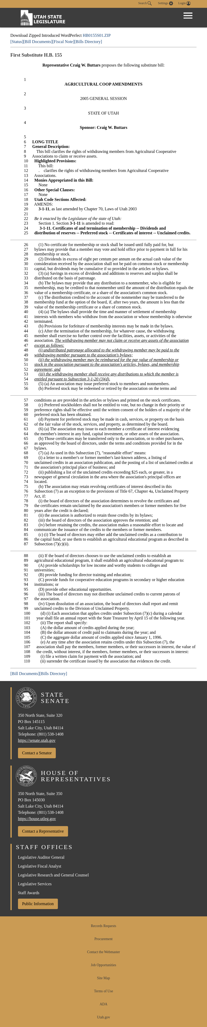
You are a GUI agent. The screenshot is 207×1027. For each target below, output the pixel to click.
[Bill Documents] (37, 41)
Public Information (38, 903)
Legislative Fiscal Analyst (39, 866)
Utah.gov (103, 1017)
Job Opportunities (103, 965)
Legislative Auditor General (41, 857)
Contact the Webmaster (103, 952)
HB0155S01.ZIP (97, 35)
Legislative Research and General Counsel (53, 875)
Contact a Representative (43, 831)
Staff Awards (28, 893)
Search (145, 3)
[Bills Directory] (88, 41)
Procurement (103, 939)
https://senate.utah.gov (37, 740)
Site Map (103, 978)
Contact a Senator (37, 753)
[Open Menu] (188, 16)
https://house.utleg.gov (37, 818)
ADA (103, 1004)
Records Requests (103, 926)
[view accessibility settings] (165, 3)
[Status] (16, 41)
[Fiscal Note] (63, 41)
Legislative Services (35, 884)
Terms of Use (103, 991)
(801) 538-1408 (51, 734)
